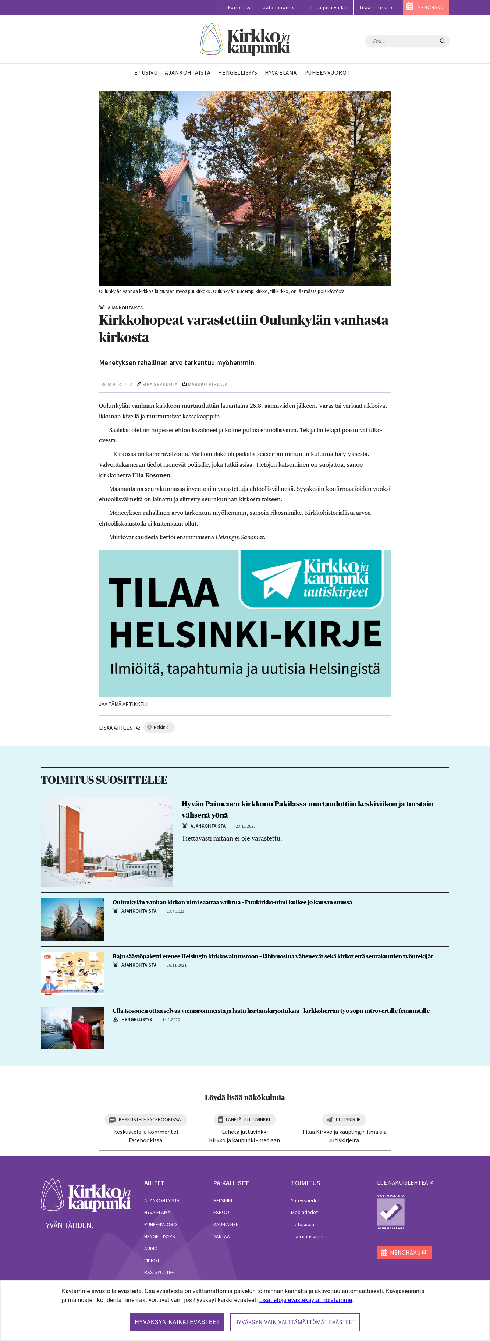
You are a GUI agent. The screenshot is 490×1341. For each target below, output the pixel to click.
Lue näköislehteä (232, 7)
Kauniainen (226, 1224)
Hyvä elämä (157, 1212)
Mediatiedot (304, 1212)
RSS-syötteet (160, 1272)
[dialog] (245, 1310)
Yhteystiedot (305, 1200)
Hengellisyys (159, 1236)
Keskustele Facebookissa (150, 1119)
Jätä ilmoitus (278, 7)
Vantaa (221, 1236)
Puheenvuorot (162, 1224)
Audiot (152, 1248)
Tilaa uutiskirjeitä (309, 1236)
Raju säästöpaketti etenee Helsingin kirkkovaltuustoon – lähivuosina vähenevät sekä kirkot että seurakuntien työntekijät (273, 956)
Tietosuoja (302, 1224)
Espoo (221, 1212)
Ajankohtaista (162, 1200)
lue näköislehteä (402, 1182)
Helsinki (222, 1200)
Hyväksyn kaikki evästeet (177, 1322)
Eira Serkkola (160, 384)
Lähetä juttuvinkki (327, 7)
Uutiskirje (348, 1119)
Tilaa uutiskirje (376, 7)
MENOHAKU (431, 7)
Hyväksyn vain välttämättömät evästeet (295, 1322)
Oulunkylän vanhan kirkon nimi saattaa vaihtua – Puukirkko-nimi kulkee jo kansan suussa (233, 902)
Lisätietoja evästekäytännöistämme (305, 1299)
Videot (152, 1260)
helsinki (161, 727)
